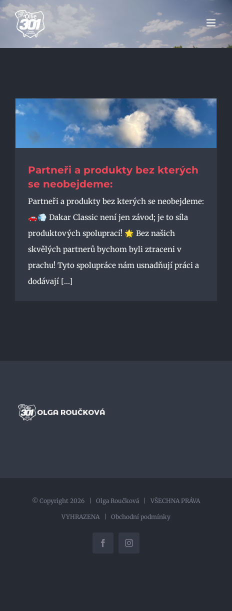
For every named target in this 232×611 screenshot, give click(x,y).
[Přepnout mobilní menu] (211, 23)
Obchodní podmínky (140, 516)
